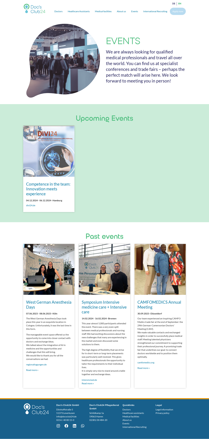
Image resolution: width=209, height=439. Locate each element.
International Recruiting (155, 11)
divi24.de (30, 205)
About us (121, 11)
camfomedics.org (145, 362)
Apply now (177, 11)
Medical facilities (103, 11)
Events (134, 11)
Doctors (58, 11)
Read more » (32, 370)
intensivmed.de (89, 379)
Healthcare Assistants (79, 11)
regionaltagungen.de (36, 364)
